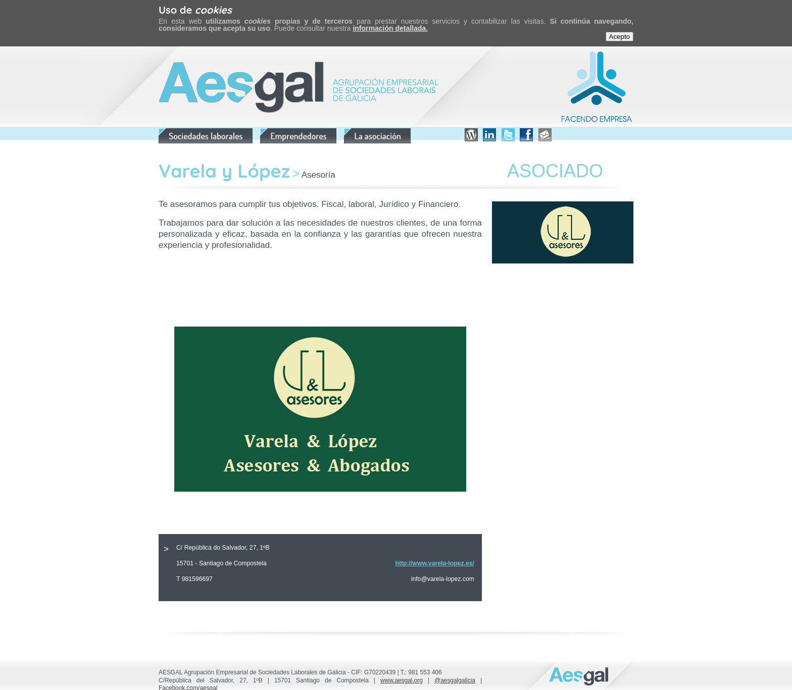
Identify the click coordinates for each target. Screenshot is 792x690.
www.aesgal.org (401, 680)
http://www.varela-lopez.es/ (434, 563)
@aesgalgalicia (454, 680)
